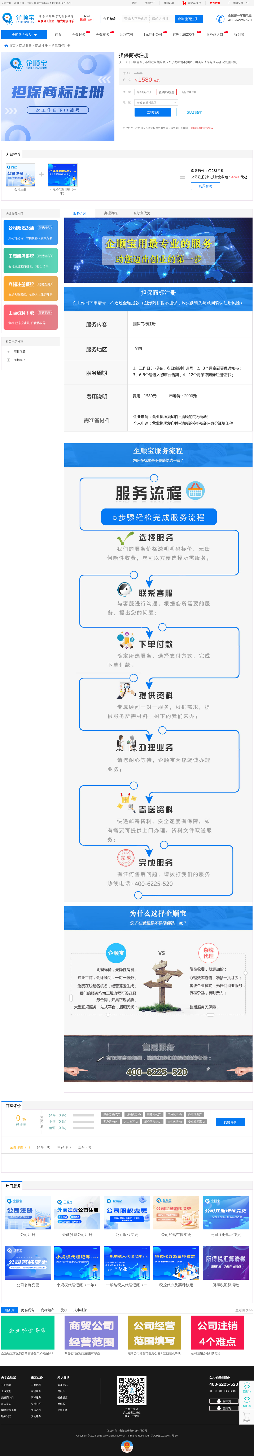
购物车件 (192, 3)
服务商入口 (217, 33)
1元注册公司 (155, 33)
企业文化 (6, 1391)
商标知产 (47, 1310)
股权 (64, 1310)
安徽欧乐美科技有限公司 (133, 1430)
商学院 (239, 34)
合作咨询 (215, 2)
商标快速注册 (189, 92)
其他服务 (36, 1416)
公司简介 (6, 1385)
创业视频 (62, 1397)
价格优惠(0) (134, 1114)
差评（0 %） (58, 1128)
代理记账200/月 (187, 33)
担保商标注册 (166, 92)
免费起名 (81, 33)
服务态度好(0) (111, 1114)
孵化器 (61, 1404)
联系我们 (6, 1416)
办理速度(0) (195, 1114)
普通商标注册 (144, 92)
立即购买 (153, 112)
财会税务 (28, 1310)
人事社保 (80, 1310)
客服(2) (224, 1408)
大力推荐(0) (131, 1121)
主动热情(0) (175, 1121)
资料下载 (62, 1410)
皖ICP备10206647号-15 (164, 1435)
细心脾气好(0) (152, 1121)
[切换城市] (86, 19)
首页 (58, 34)
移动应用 (238, 3)
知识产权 (36, 1410)
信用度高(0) (175, 1114)
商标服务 (36, 1397)
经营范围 (126, 34)
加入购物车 (194, 112)
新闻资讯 (62, 1385)
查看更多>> (244, 1310)
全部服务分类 (24, 34)
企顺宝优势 (141, 213)
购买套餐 (205, 186)
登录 (134, 2)
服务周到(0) (154, 1114)
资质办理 (36, 1404)
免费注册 (150, 2)
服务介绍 (80, 213)
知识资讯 (63, 1377)
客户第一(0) (110, 1121)
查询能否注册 (188, 19)
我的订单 (169, 2)
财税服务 (36, 1391)
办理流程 (111, 213)
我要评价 (230, 1122)
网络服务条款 (8, 1410)
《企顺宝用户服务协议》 (202, 128)
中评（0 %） (58, 1121)
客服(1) (224, 1401)
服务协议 (6, 1404)
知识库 (10, 1310)
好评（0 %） (58, 1115)
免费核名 (105, 33)
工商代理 (36, 1385)
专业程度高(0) (196, 1121)
